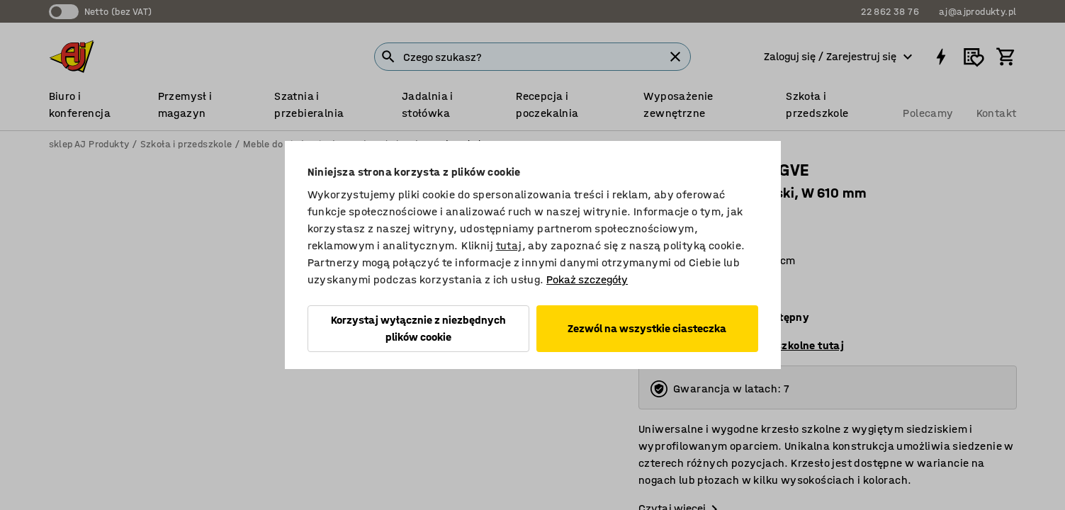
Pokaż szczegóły (587, 279)
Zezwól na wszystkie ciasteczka (647, 328)
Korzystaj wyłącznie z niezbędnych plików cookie (418, 328)
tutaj (509, 245)
